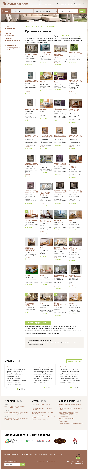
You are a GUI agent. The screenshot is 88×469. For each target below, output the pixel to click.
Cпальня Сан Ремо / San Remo (75, 110)
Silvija (42, 275)
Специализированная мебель (12, 48)
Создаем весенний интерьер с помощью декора (44, 416)
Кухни (6, 26)
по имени (72, 36)
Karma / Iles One (31, 220)
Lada (56, 82)
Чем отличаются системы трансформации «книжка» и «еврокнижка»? (67, 420)
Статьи (36, 400)
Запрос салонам (49, 4)
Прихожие (8, 38)
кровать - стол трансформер (45, 53)
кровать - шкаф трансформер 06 (60, 191)
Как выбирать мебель (11, 454)
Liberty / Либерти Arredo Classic (75, 249)
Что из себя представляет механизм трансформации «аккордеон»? (70, 405)
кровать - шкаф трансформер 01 (31, 81)
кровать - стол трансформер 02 (75, 53)
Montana (72, 303)
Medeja (42, 165)
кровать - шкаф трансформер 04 (75, 136)
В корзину (29, 64)
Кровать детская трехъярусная (43, 367)
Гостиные (7, 31)
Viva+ (42, 248)
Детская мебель (10, 36)
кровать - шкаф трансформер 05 (60, 164)
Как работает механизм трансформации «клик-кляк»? (71, 424)
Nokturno (43, 109)
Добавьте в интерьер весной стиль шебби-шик (42, 412)
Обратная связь (41, 462)
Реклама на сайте (79, 4)
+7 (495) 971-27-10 (77, 463)
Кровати (42, 26)
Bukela (27, 275)
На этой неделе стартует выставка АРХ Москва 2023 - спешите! (16, 419)
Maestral (57, 220)
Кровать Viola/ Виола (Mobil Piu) (60, 248)
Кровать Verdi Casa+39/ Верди (75, 276)
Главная (27, 26)
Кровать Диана (31, 54)
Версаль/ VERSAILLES (58, 55)
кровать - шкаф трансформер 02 (75, 81)
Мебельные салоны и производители (27, 434)
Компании (39, 4)
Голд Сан (27, 63)
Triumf (42, 82)
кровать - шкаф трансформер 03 (46, 136)
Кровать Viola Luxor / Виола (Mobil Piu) (45, 194)
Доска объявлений (41, 454)
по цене (65, 36)
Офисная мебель (10, 43)
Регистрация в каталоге (64, 4)
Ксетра (9, 367)
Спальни (7, 33)
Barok (42, 303)
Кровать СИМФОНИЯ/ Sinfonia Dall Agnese (30, 249)
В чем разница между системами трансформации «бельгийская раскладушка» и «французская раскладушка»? (68, 414)
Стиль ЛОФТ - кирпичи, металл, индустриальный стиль (41, 405)
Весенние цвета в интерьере (40, 420)
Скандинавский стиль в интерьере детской (42, 409)
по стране (79, 36)
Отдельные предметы (12, 40)
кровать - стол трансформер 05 (31, 191)
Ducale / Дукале (64, 367)
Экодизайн (42, 61)
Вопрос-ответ (67, 400)
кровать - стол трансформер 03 (60, 136)
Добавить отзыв (74, 361)
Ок (23, 464)
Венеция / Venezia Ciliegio (45, 221)
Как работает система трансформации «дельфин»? (70, 409)
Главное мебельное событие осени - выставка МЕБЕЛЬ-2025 (15, 407)
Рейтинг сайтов (51, 462)
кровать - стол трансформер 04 (31, 136)
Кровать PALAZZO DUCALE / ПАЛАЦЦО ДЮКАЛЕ (73, 166)
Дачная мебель (10, 45)
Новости (9, 400)
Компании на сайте (26, 454)
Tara (70, 220)
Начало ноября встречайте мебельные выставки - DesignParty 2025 (16, 413)
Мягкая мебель (9, 28)
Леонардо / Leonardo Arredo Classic (31, 304)
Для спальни (51, 26)
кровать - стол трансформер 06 (60, 108)
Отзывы (9, 361)
